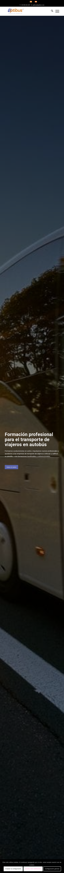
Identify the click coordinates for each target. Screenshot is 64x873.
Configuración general (52, 869)
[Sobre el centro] (11, 467)
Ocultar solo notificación (33, 869)
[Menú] (56, 11)
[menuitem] (51, 11)
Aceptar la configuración (13, 869)
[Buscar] (51, 11)
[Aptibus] (26, 11)
